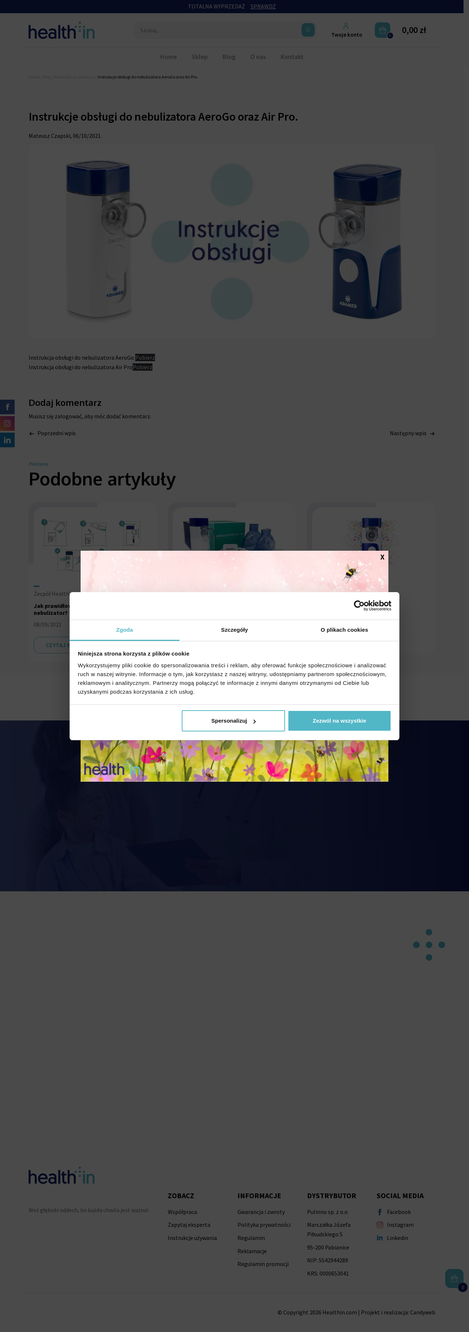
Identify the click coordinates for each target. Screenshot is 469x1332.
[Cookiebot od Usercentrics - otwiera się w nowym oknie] (359, 605)
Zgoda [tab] (124, 630)
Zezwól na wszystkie (339, 721)
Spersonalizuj (233, 721)
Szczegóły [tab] (234, 630)
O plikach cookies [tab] (344, 630)
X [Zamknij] (382, 556)
